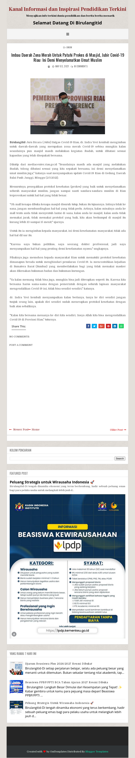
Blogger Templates (96, 751)
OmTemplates (58, 751)
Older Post (116, 429)
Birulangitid (17, 142)
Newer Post (20, 429)
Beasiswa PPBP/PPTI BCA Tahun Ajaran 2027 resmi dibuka (66, 682)
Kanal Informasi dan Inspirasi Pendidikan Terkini (67, 9)
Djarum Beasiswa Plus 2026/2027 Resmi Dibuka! (58, 663)
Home (36, 429)
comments (81, 66)
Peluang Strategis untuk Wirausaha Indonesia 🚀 (52, 482)
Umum (69, 47)
